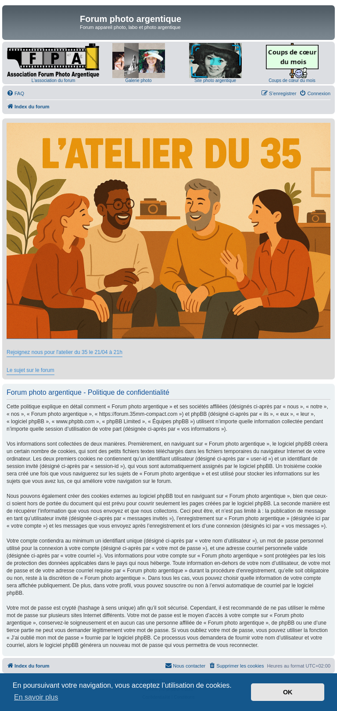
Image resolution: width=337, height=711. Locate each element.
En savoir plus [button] (36, 697)
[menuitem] (15, 93)
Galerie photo (138, 80)
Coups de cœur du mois (292, 80)
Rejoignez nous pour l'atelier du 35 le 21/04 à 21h (64, 352)
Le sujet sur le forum (30, 370)
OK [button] (288, 692)
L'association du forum (53, 80)
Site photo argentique (215, 80)
